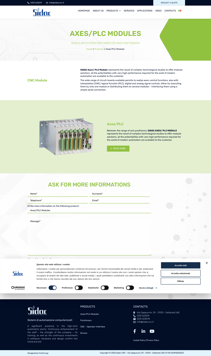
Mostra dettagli (44, 350)
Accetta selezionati (180, 332)
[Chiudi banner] (207, 321)
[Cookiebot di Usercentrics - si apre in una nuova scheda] (18, 350)
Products (113, 10)
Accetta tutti (181, 324)
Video (158, 10)
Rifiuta (180, 339)
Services (129, 10)
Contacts (170, 10)
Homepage (84, 10)
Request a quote (169, 3)
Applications (144, 10)
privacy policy (81, 272)
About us (98, 10)
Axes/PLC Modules (90, 314)
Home (89, 49)
